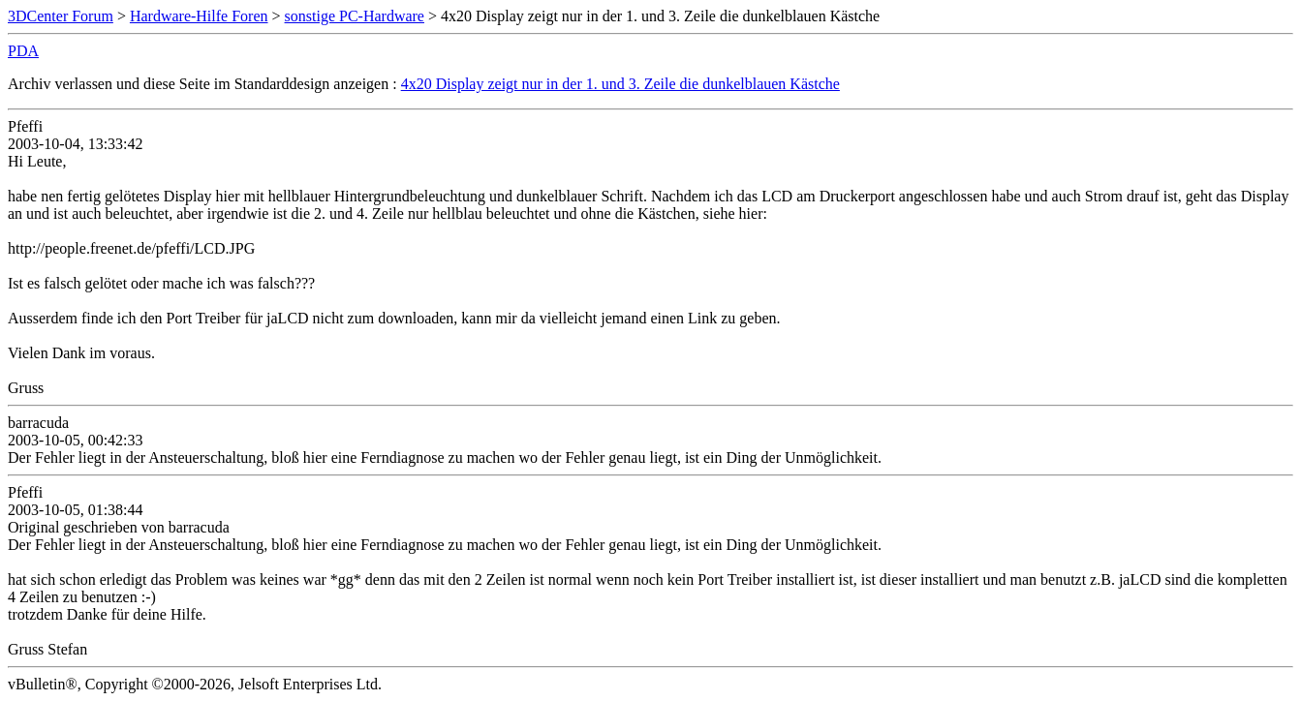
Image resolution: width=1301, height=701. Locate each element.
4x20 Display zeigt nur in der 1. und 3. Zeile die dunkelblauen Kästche (620, 84)
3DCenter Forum (60, 16)
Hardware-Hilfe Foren (199, 16)
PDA (23, 51)
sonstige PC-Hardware (354, 16)
